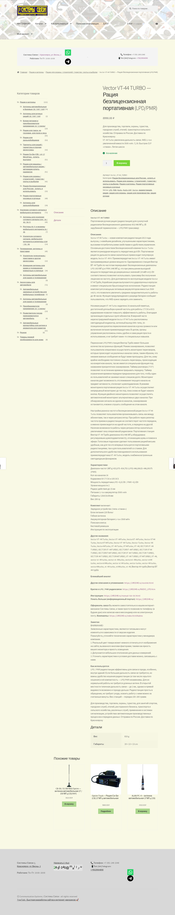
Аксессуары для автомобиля (27, 283)
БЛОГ (106, 23)
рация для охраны (117, 193)
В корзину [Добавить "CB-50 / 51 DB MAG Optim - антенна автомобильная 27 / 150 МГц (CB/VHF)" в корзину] (69, 804)
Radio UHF (127, 190)
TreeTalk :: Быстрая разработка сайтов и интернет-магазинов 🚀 (48, 899)
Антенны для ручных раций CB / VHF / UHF (33, 114)
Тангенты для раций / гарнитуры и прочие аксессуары (33, 147)
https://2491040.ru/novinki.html (139, 583)
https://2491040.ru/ (145, 599)
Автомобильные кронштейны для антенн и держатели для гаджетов (35, 325)
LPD (110, 190)
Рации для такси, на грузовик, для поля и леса (35, 131)
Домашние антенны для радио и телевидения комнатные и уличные (34, 268)
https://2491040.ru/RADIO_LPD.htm (139, 589)
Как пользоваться (59, 23)
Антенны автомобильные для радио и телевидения (35, 276)
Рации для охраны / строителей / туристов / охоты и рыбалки (72, 72)
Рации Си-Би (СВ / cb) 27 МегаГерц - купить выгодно (34, 157)
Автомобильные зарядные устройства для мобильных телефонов (35, 292)
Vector (135, 190)
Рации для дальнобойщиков (31, 138)
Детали (57, 220)
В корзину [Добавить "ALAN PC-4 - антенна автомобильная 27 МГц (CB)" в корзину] (142, 811)
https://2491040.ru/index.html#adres (126, 615)
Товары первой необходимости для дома (31, 338)
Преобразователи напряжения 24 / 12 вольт (34, 307)
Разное (23, 332)
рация (105, 193)
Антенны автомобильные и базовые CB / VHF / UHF (35, 107)
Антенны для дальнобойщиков (31, 204)
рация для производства (138, 193)
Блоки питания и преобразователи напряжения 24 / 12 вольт (34, 123)
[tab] (69, 213)
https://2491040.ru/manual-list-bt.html (122, 595)
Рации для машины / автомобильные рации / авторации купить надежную (34, 168)
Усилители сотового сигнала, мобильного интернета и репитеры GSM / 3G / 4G (35, 240)
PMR (114, 190)
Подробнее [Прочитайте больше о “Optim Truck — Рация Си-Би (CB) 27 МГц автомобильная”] (106, 811)
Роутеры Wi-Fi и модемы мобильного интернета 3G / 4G (35, 229)
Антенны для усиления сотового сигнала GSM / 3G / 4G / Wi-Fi (35, 220)
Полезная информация (87, 23)
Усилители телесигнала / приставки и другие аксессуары (34, 258)
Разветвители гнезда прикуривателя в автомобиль (32, 316)
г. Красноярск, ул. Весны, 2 (50, 55)
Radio (119, 190)
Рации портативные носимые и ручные (32, 197)
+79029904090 (142, 58)
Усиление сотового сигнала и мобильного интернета (33, 211)
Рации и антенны (36, 72)
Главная (23, 72)
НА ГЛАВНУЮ (24, 23)
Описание (59, 212)
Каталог (39, 23)
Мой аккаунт (23, 34)
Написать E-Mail (61, 863)
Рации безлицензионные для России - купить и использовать (34, 188)
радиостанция (145, 190)
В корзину (122, 163)
